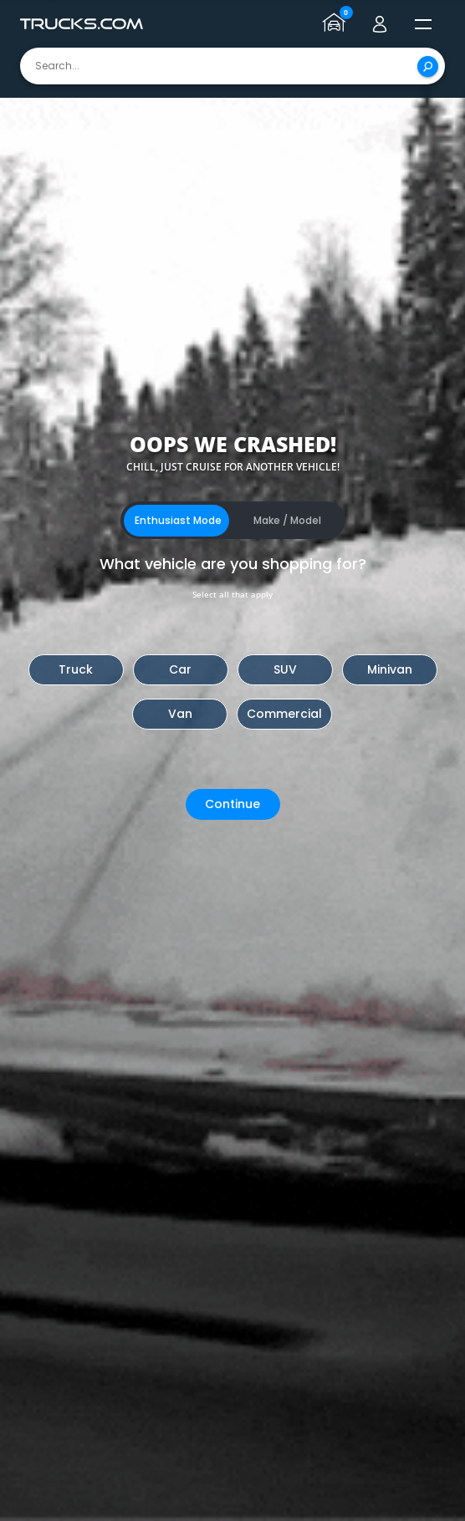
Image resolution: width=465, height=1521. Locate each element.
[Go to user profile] (379, 24)
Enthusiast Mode (178, 520)
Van (180, 713)
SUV (285, 669)
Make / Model (287, 520)
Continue (232, 804)
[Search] (427, 66)
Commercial (284, 713)
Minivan (389, 669)
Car (180, 669)
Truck (76, 669)
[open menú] (423, 24)
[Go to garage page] (336, 24)
